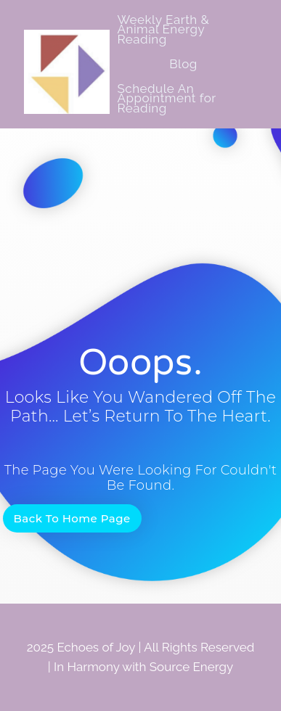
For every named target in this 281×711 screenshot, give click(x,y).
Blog (183, 64)
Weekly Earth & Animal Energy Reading (163, 29)
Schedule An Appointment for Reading (166, 98)
